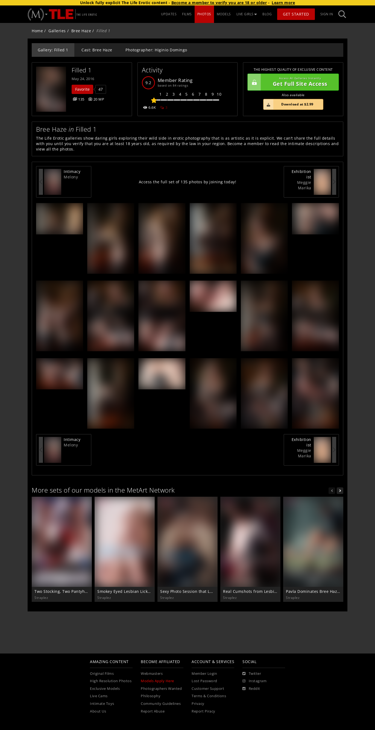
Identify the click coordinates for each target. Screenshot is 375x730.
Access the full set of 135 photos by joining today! (187, 181)
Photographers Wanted (161, 688)
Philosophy (150, 696)
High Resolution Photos (110, 681)
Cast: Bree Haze (96, 49)
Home (37, 30)
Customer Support (208, 688)
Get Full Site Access (292, 82)
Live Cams (99, 696)
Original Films (102, 673)
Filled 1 (82, 70)
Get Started (296, 14)
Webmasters (152, 673)
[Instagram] (254, 681)
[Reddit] (251, 688)
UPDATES (169, 14)
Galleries (57, 30)
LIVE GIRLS (246, 14)
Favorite (82, 89)
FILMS (187, 14)
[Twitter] (251, 673)
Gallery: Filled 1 (53, 49)
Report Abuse (153, 711)
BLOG (267, 14)
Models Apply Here (157, 681)
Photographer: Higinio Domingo (156, 49)
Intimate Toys (102, 703)
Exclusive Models (105, 688)
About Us (98, 711)
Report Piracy (203, 711)
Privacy (198, 703)
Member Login (204, 673)
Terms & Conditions (209, 696)
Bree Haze (81, 30)
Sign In (326, 14)
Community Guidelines (161, 703)
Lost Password (204, 681)
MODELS (224, 14)
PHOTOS (204, 14)
